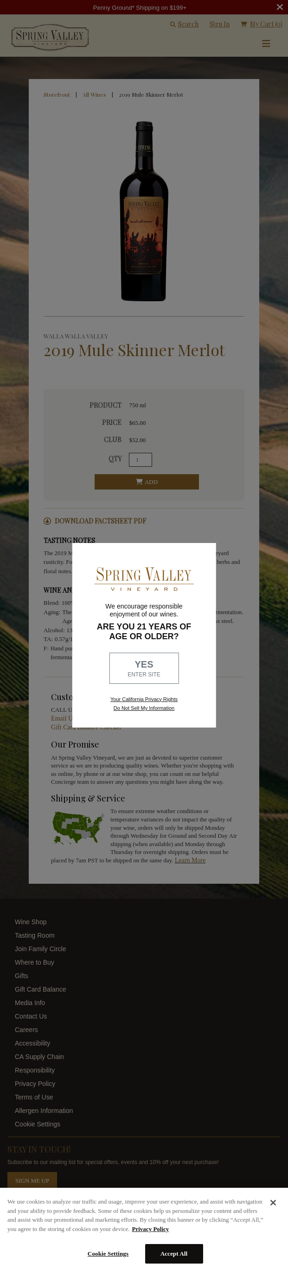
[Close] (273, 1202)
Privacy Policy (150, 1228)
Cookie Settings (108, 1253)
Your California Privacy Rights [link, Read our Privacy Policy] (144, 699)
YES (144, 669)
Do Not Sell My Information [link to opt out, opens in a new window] (144, 708)
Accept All (174, 1253)
